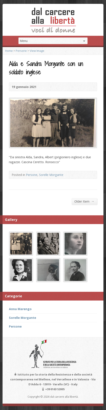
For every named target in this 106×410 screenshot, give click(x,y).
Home (9, 51)
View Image (37, 51)
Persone (21, 51)
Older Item (84, 201)
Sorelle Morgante (51, 175)
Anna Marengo (20, 309)
